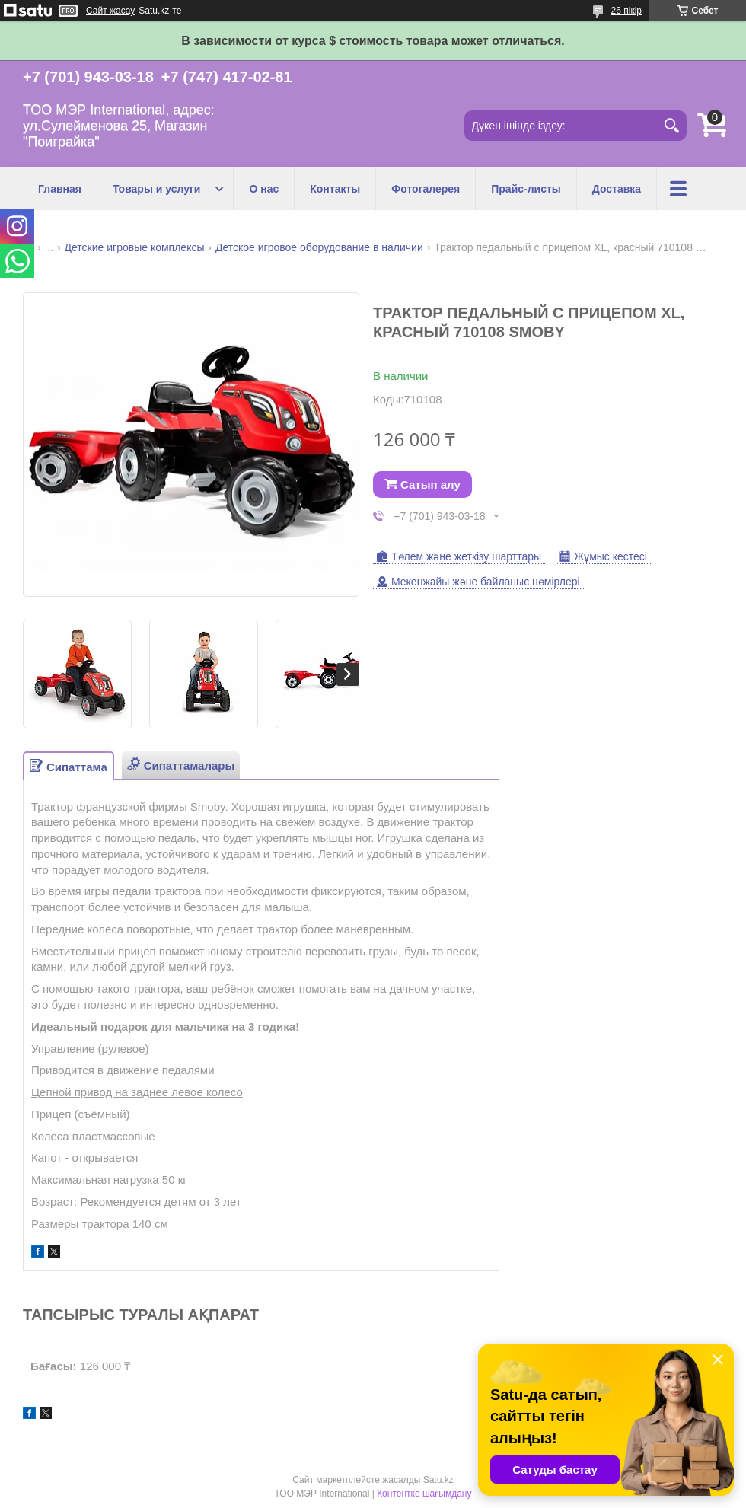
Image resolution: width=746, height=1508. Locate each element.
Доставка (616, 189)
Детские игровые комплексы (135, 247)
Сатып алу (430, 484)
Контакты (335, 189)
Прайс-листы (526, 189)
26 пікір (626, 10)
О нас (264, 189)
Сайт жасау (110, 10)
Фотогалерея (425, 189)
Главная (59, 189)
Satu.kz (438, 1480)
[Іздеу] (671, 125)
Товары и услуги (156, 189)
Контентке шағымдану (424, 1493)
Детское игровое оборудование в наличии (319, 247)
